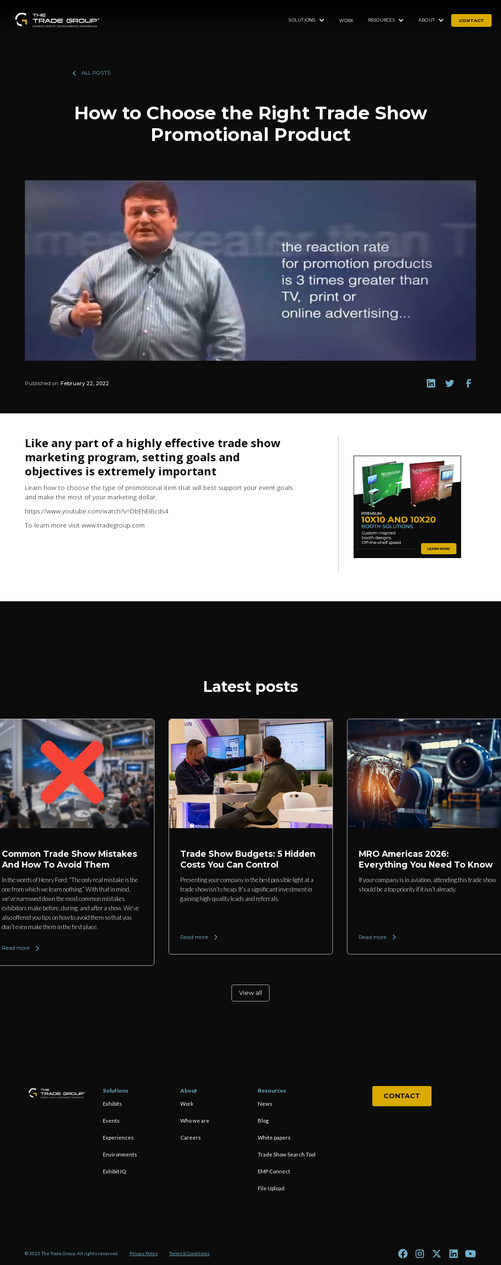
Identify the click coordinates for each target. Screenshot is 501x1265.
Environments (120, 1154)
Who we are (194, 1121)
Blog (263, 1121)
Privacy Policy (144, 1253)
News (265, 1104)
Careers (190, 1137)
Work (346, 20)
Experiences (118, 1137)
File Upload (271, 1188)
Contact (402, 1096)
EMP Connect (274, 1171)
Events (111, 1121)
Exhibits (112, 1104)
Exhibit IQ (114, 1171)
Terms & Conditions (189, 1253)
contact (471, 20)
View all (250, 992)
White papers (274, 1137)
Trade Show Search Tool (287, 1154)
